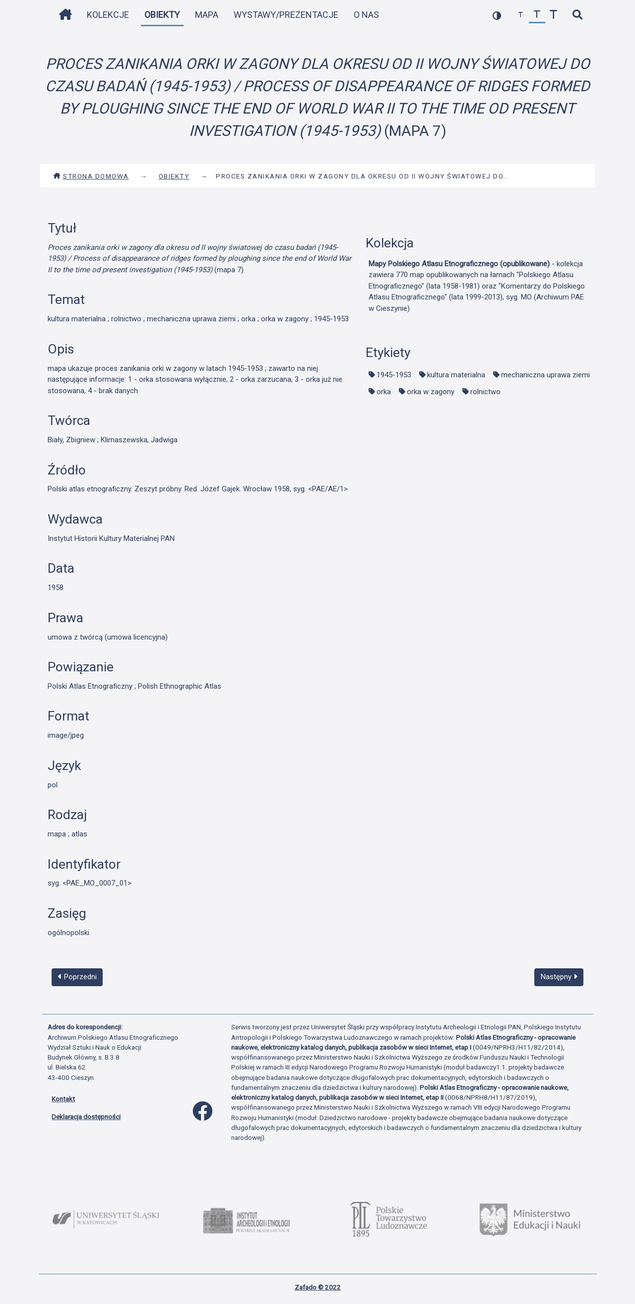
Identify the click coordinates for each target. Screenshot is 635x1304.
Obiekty (162, 14)
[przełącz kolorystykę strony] (497, 15)
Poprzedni (77, 976)
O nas (366, 14)
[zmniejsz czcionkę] (520, 15)
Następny (559, 976)
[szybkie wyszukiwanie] (577, 15)
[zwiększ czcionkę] (553, 15)
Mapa (206, 14)
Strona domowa (91, 176)
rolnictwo (485, 391)
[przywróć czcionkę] (537, 15)
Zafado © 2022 (318, 1287)
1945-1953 (394, 374)
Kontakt (63, 1099)
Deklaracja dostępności (86, 1117)
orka (384, 391)
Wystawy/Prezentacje (286, 14)
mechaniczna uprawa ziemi (545, 374)
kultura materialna (456, 374)
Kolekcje (108, 14)
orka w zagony (430, 391)
